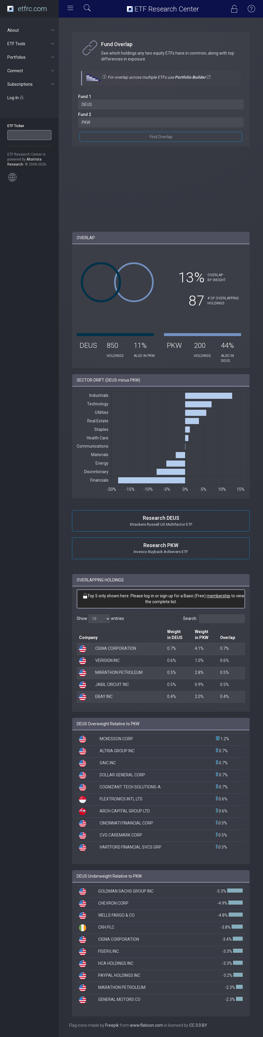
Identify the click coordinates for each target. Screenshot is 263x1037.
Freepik (112, 1025)
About (31, 30)
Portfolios (31, 57)
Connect (31, 70)
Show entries (100, 618)
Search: (214, 618)
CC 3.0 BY (198, 1025)
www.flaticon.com (146, 1025)
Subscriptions (31, 84)
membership (218, 595)
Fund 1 (84, 96)
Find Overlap (161, 136)
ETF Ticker (15, 126)
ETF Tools (31, 43)
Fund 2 (84, 114)
